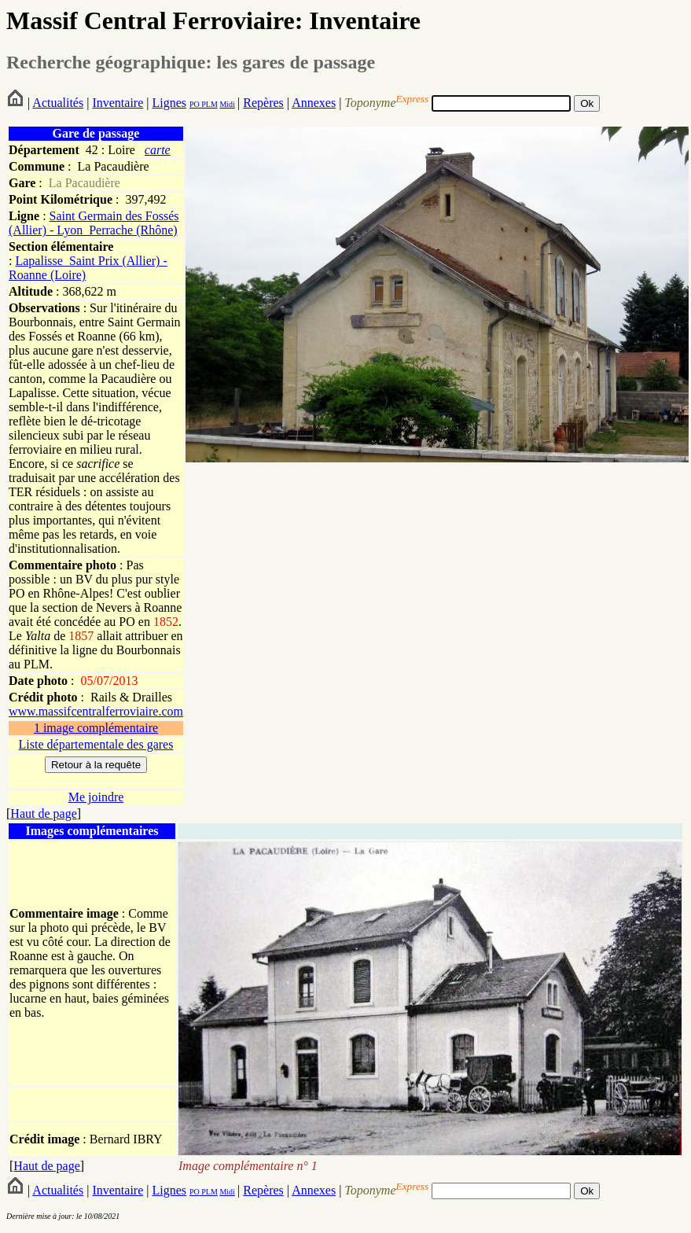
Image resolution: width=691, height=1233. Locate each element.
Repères (263, 102)
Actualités (57, 102)
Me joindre (96, 797)
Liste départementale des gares (96, 744)
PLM (209, 104)
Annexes (314, 102)
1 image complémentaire (96, 727)
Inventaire (117, 102)
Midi (226, 104)
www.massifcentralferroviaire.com (96, 711)
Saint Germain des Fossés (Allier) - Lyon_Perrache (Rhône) (93, 223)
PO (194, 104)
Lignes (169, 102)
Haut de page (43, 813)
